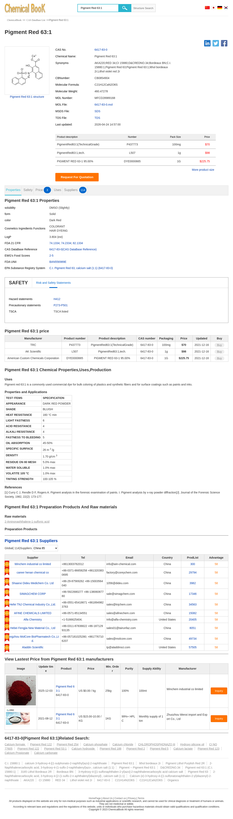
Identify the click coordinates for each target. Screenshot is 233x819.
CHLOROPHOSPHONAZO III (156, 744)
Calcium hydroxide (83, 748)
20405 (193, 619)
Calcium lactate (183, 748)
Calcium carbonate (46, 752)
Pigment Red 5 (159, 748)
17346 (193, 593)
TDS (97, 117)
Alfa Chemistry (33, 619)
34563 (193, 604)
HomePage (95, 798)
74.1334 (54, 243)
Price (43, 190)
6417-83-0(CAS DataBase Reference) (73, 249)
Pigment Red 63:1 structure (27, 96)
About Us (107, 798)
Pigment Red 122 (41, 744)
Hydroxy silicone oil (192, 744)
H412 (57, 299)
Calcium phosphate (95, 744)
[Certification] (175, 693)
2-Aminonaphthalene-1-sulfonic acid (27, 521)
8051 (192, 628)
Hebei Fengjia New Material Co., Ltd (32, 628)
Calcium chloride (122, 744)
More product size (203, 169)
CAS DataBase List (35, 20)
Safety (27, 190)
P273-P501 (61, 305)
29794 (193, 572)
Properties (13, 190)
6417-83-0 (101, 49)
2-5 (51, 255)
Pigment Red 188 (110, 748)
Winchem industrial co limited (32, 564)
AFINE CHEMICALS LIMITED (32, 613)
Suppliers (75, 190)
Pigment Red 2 (135, 748)
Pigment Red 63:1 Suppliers (31, 540)
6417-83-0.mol (104, 104)
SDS (97, 111)
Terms (141, 798)
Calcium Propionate (17, 752)
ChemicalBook (14, 20)
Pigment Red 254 (67, 744)
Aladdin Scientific (33, 647)
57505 (193, 647)
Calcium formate (15, 744)
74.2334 (66, 243)
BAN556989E (57, 261)
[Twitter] (216, 43)
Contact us (120, 798)
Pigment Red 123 (208, 748)
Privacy (132, 798)
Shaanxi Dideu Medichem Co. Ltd (33, 583)
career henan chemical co (33, 572)
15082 (193, 613)
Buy (219, 345)
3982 (192, 583)
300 (192, 564)
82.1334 (78, 243)
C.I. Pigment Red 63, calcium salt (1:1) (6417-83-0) (81, 268)
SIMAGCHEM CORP (33, 593)
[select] (45, 548)
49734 (193, 638)
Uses (57, 190)
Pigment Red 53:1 (55, 748)
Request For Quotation (77, 177)
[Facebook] (224, 43)
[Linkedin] (207, 43)
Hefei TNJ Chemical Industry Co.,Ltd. (33, 604)
